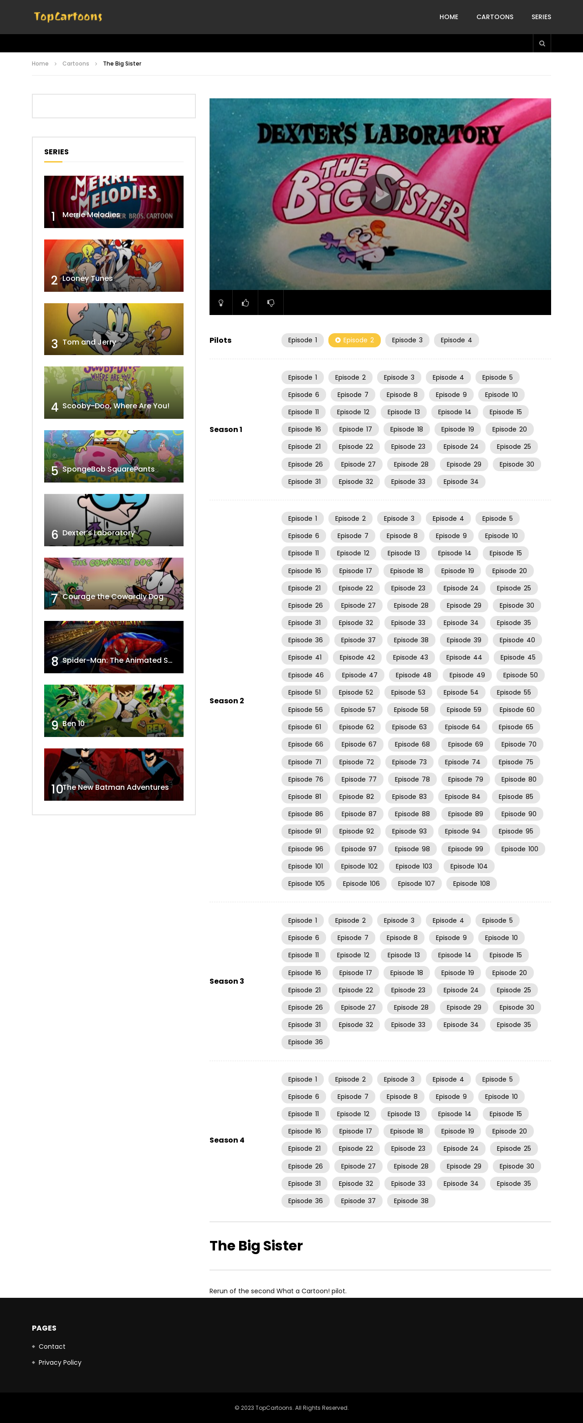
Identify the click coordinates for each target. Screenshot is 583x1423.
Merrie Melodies (91, 214)
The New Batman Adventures (115, 787)
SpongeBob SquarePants (108, 469)
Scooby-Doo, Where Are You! (115, 406)
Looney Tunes (87, 278)
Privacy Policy (60, 1362)
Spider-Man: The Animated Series (124, 660)
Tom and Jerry (89, 342)
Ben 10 (73, 723)
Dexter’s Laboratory (98, 533)
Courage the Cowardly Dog (113, 596)
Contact (52, 1346)
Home (449, 16)
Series (541, 16)
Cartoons (494, 16)
